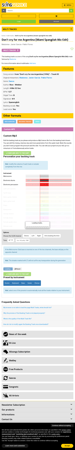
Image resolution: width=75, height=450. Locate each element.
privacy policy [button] (66, 430)
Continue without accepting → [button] (62, 425)
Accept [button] (67, 446)
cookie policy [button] (55, 434)
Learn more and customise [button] (15, 446)
